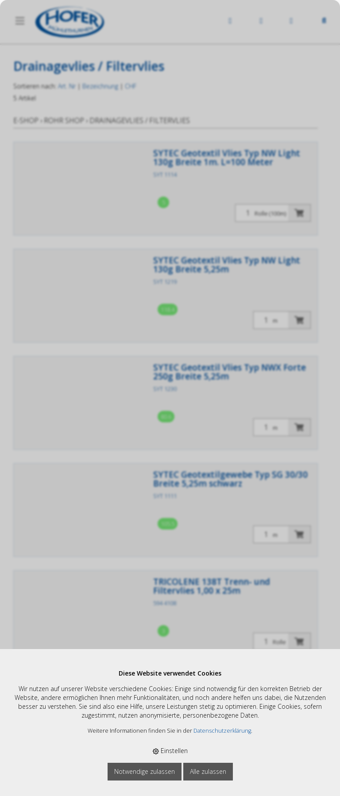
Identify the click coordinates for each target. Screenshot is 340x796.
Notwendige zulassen (144, 771)
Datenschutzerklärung (222, 730)
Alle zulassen (208, 771)
